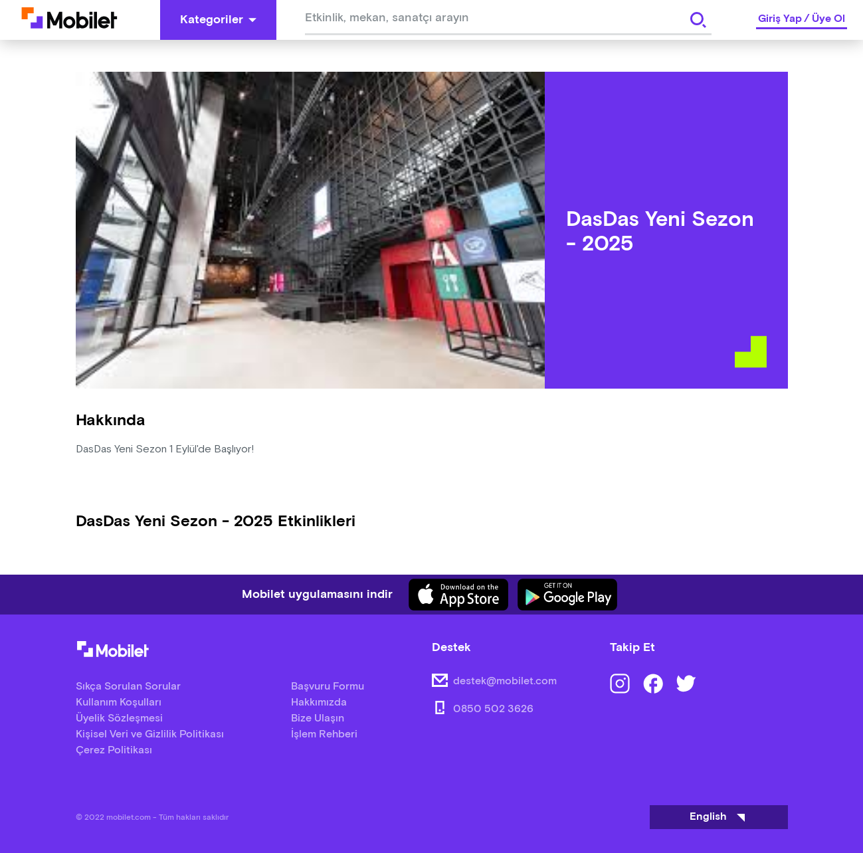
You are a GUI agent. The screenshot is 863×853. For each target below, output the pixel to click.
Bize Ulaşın (317, 718)
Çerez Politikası (114, 750)
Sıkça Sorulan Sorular (128, 687)
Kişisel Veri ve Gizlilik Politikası (150, 734)
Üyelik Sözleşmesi (119, 718)
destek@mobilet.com (505, 681)
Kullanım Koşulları (118, 703)
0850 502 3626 (493, 709)
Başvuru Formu (327, 687)
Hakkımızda (319, 703)
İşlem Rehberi (324, 734)
